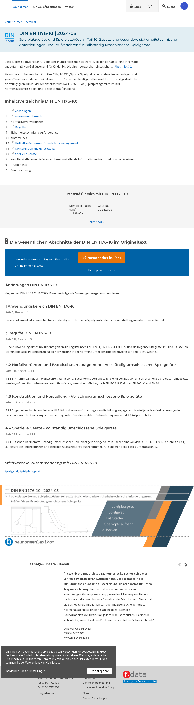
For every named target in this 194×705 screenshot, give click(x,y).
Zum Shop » (97, 222)
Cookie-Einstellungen (95, 698)
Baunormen (20, 7)
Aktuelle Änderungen (47, 7)
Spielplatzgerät (30, 471)
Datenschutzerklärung (96, 682)
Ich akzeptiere (100, 671)
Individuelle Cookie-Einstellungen (25, 671)
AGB (88, 693)
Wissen (69, 7)
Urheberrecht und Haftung (98, 687)
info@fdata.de (46, 693)
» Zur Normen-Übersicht (20, 22)
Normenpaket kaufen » (102, 257)
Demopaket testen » (101, 270)
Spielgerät (11, 471)
